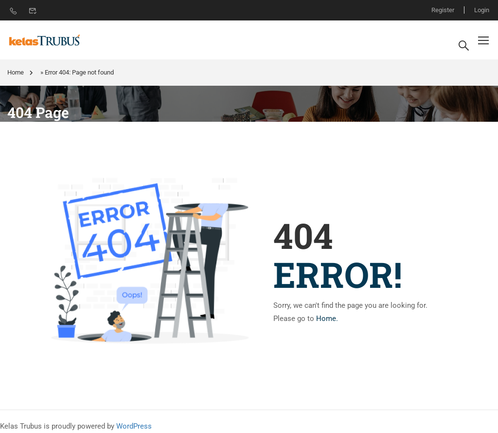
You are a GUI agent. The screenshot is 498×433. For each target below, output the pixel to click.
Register (442, 10)
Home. (327, 318)
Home (15, 72)
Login (481, 10)
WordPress (134, 426)
